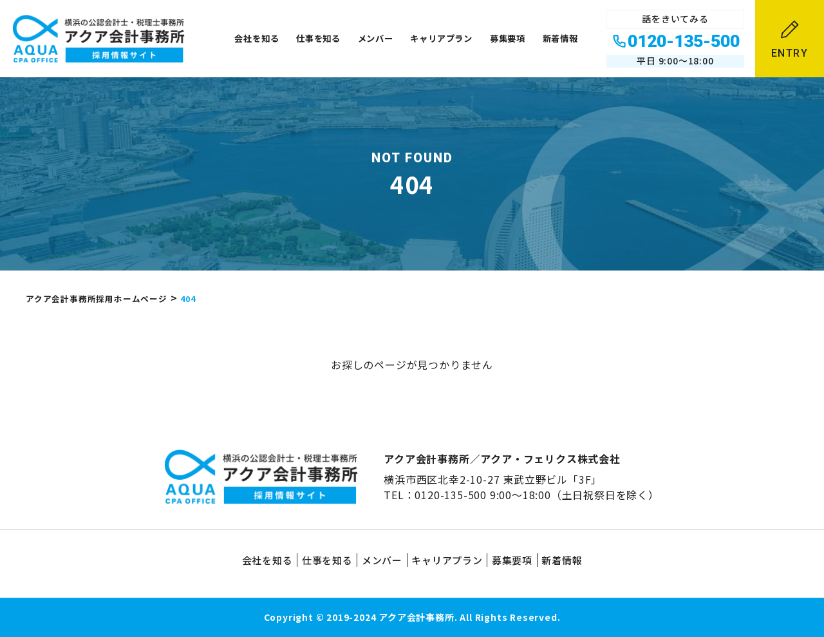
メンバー (375, 38)
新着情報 (560, 38)
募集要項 (507, 38)
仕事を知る (318, 38)
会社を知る (256, 38)
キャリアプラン (441, 38)
